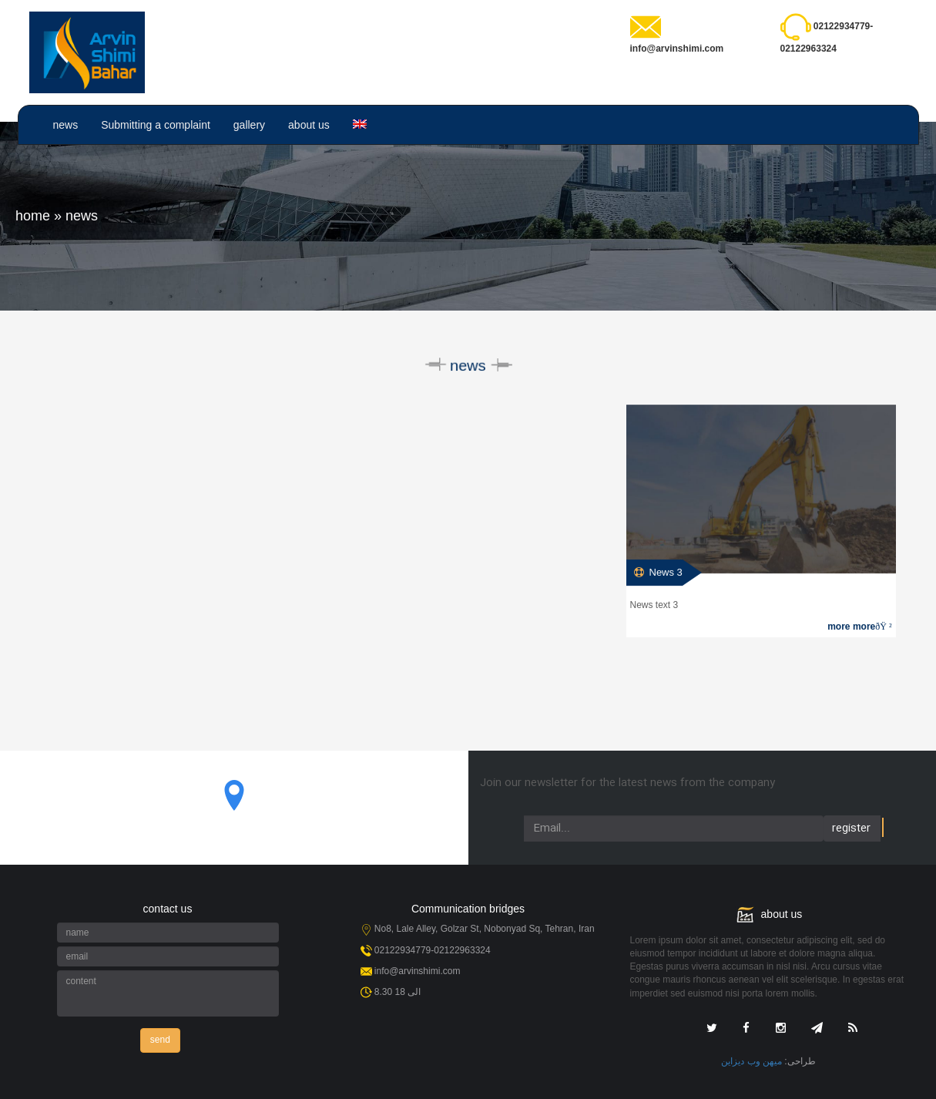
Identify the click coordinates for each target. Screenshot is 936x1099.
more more (859, 627)
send (160, 1039)
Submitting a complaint (155, 125)
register (851, 828)
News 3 (666, 573)
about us (309, 125)
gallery (249, 125)
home (32, 215)
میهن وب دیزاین (751, 1061)
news (66, 125)
